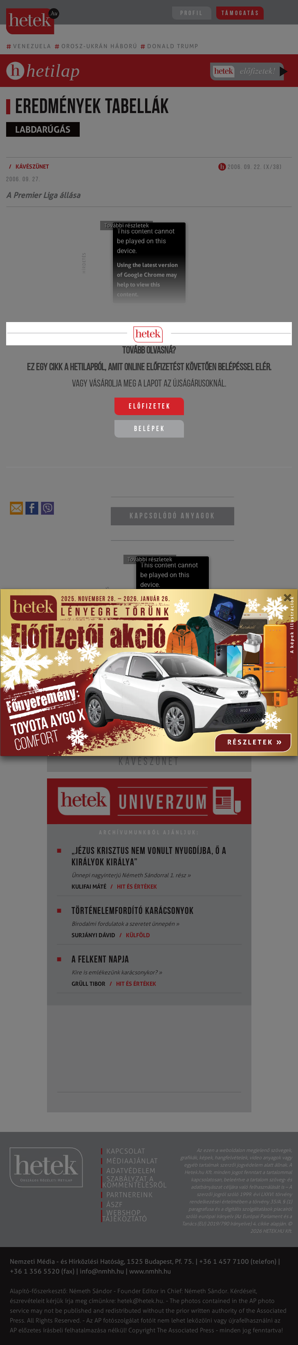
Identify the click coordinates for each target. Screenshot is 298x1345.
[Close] (287, 600)
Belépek (149, 429)
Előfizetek (150, 407)
